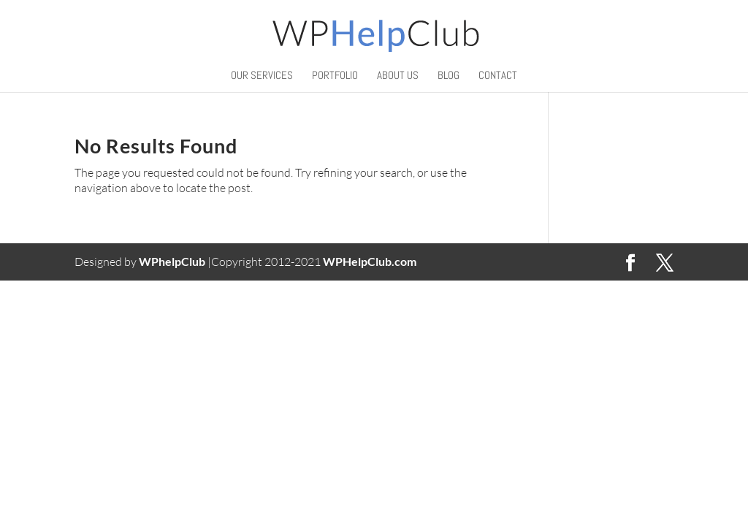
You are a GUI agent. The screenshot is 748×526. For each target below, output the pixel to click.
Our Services (262, 76)
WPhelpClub (172, 261)
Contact (497, 76)
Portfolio (335, 76)
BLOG (448, 76)
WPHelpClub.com (369, 261)
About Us (398, 76)
